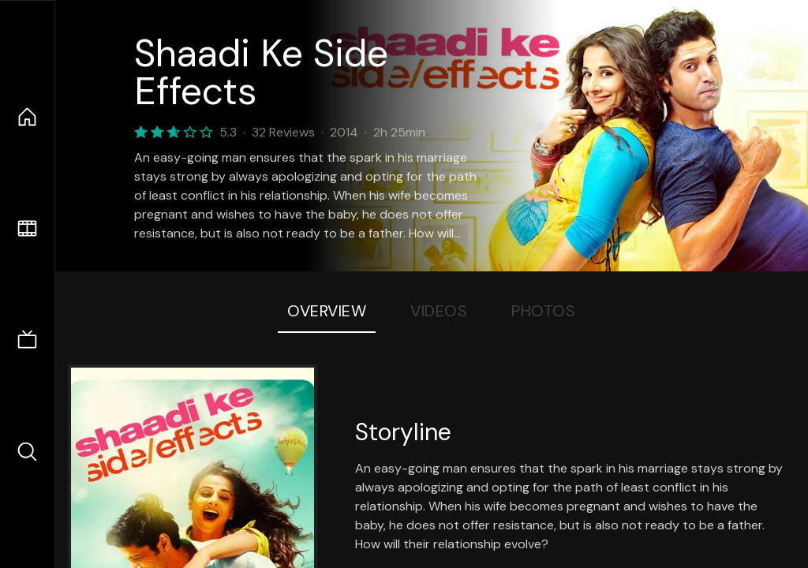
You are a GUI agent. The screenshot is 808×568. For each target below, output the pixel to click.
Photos (543, 311)
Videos (438, 311)
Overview (326, 311)
